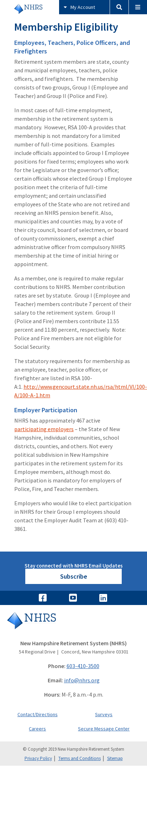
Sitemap (115, 758)
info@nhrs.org (82, 680)
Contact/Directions (37, 714)
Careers (37, 728)
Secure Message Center (104, 728)
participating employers (44, 429)
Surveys (103, 714)
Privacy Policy (38, 758)
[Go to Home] (73, 625)
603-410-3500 (83, 665)
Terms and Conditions (79, 758)
